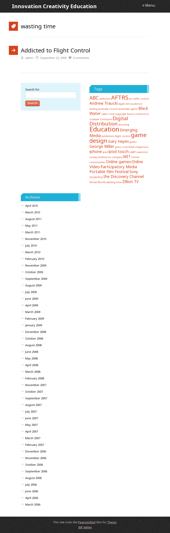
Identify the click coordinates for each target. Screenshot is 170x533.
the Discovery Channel (123, 176)
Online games (118, 161)
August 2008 (33, 345)
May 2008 (31, 358)
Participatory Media (118, 166)
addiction (104, 98)
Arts (128, 103)
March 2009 (32, 312)
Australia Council (108, 108)
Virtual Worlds (97, 182)
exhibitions (107, 136)
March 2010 (32, 252)
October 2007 (34, 392)
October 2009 (34, 272)
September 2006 (36, 471)
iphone (95, 151)
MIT (127, 156)
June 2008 (31, 352)
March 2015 (32, 212)
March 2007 (32, 438)
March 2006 (32, 504)
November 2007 (35, 385)
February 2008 (34, 378)
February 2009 (34, 319)
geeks (133, 141)
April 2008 (31, 365)
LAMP (132, 152)
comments (81, 58)
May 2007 (31, 425)
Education (104, 129)
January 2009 (33, 325)
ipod (105, 152)
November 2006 (35, 458)
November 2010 (35, 239)
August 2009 (33, 285)
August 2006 (33, 478)
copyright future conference (132, 114)
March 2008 (32, 372)
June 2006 (31, 491)
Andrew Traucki (103, 103)
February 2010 (34, 259)
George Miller (101, 146)
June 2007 (31, 418)
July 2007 (31, 411)
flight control (122, 136)
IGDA (131, 147)
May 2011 (31, 226)
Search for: (32, 89)
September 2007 (36, 398)
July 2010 (31, 245)
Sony (133, 171)
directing (123, 124)
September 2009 (36, 279)
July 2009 (31, 292)
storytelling (96, 177)
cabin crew (107, 114)
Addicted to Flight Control (55, 50)
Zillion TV (130, 181)
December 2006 (35, 451)
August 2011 (33, 219)
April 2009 (31, 305)
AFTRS (119, 97)
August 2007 (33, 405)
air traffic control (139, 98)
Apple (121, 103)
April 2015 (31, 206)
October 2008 (34, 338)
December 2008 (35, 332)
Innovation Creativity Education (54, 6)
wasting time (114, 182)
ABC (94, 97)
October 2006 (34, 465)
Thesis (111, 522)
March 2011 (32, 232)
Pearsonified (86, 522)
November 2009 (35, 265)
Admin (85, 527)
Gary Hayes (118, 141)
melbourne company (109, 157)
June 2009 (31, 299)
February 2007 (34, 445)
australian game (128, 108)
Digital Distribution (108, 121)
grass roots (121, 147)
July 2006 (31, 485)
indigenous (141, 147)
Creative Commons (100, 119)
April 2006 (31, 498)
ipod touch (118, 151)
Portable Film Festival (109, 171)
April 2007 (31, 431)
